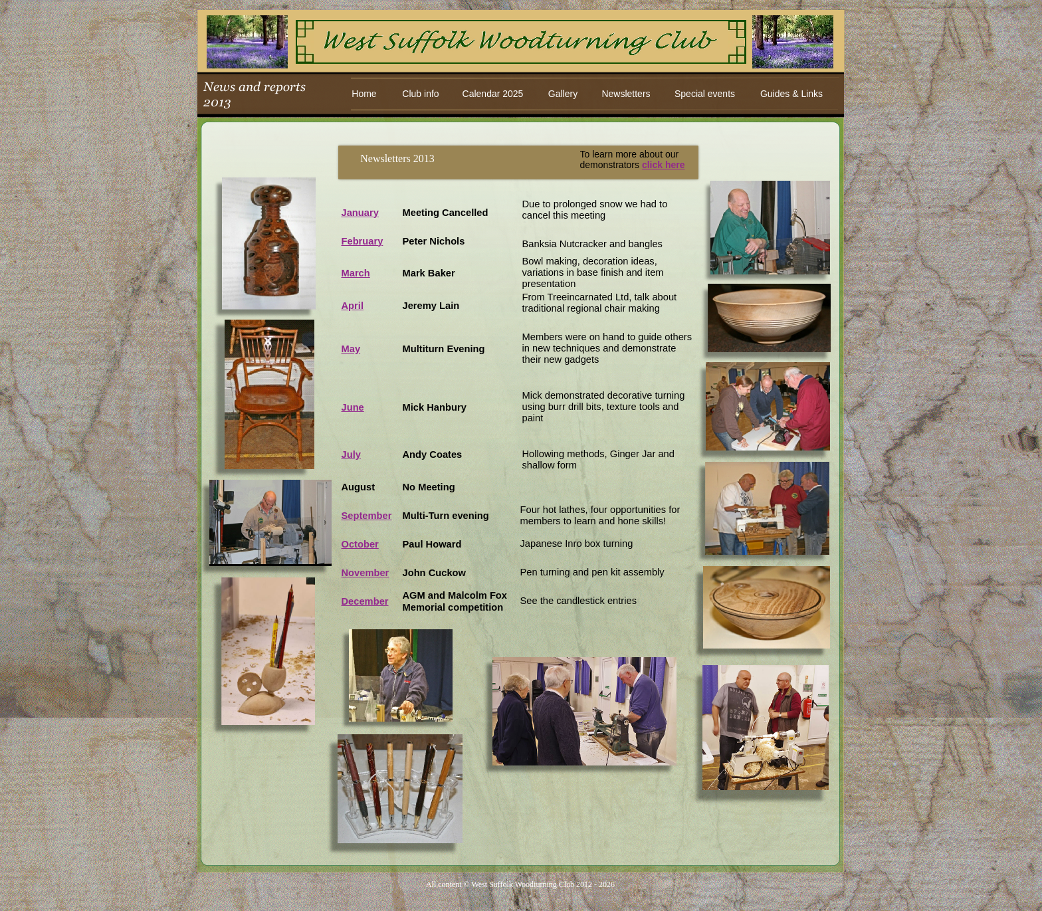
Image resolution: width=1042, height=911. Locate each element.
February (362, 241)
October (360, 544)
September (367, 515)
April (353, 305)
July (351, 454)
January (360, 212)
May (351, 349)
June (353, 407)
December (365, 601)
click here (663, 164)
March (356, 273)
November (365, 572)
